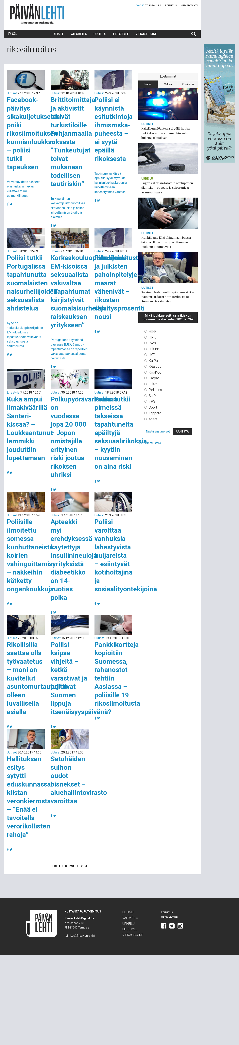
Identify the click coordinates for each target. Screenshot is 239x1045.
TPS (152, 401)
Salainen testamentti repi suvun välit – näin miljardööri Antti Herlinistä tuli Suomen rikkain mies (167, 297)
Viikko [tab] (168, 84)
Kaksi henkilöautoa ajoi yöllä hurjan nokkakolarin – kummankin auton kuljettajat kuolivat (165, 133)
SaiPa (153, 396)
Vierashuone (146, 34)
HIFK (153, 331)
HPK (152, 337)
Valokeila (78, 34)
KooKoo (155, 372)
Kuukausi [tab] (188, 84)
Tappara (155, 413)
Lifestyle (121, 34)
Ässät (153, 419)
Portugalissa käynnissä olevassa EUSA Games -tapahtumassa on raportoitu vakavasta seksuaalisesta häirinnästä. (69, 349)
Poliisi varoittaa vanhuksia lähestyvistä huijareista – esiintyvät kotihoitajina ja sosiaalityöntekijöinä (125, 555)
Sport (153, 407)
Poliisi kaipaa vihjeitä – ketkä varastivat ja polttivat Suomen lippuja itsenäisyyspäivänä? (81, 678)
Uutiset (57, 34)
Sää (12, 34)
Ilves (152, 343)
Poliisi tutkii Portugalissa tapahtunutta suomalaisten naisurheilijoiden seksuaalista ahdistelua (32, 283)
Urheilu (100, 34)
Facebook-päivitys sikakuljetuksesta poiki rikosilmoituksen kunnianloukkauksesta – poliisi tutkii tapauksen (41, 133)
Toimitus (171, 5)
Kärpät (154, 378)
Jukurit (154, 349)
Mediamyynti (189, 5)
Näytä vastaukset (158, 431)
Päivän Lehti (37, 14)
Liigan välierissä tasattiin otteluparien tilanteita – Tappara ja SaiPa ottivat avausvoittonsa (167, 187)
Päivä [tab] (148, 84)
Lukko (153, 384)
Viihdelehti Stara (149, 443)
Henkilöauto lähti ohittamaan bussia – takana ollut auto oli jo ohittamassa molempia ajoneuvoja (167, 242)
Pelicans (155, 390)
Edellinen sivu (63, 866)
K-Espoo (155, 366)
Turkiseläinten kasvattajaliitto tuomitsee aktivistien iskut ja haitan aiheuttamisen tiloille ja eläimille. (68, 208)
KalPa (153, 361)
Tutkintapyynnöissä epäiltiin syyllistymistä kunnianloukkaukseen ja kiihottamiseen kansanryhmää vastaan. (110, 183)
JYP (152, 355)
